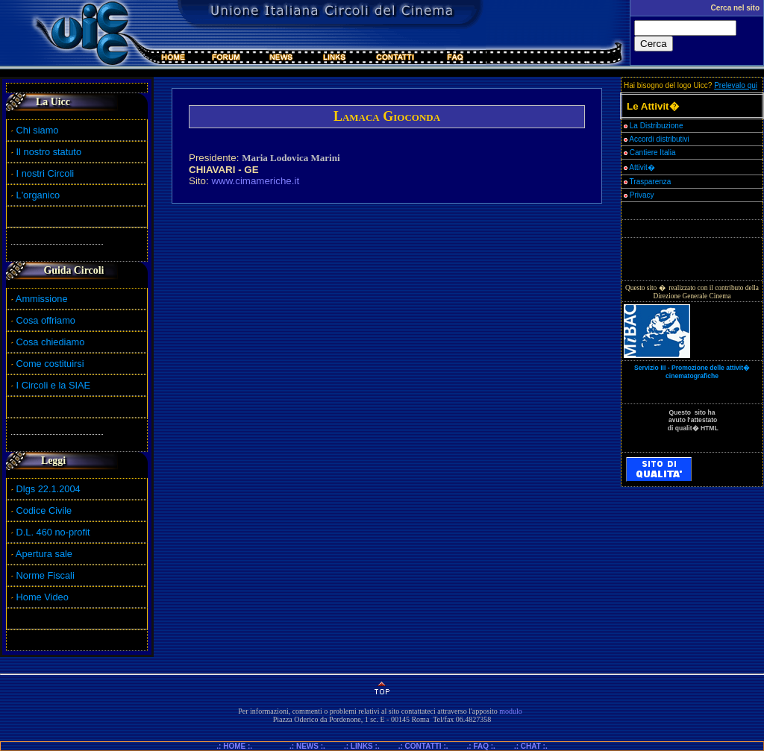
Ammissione (42, 298)
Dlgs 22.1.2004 (48, 488)
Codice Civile (44, 510)
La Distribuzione (656, 126)
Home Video (44, 597)
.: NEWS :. (307, 746)
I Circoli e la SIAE (53, 385)
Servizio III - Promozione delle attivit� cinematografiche (692, 372)
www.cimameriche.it (255, 180)
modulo (510, 711)
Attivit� (639, 167)
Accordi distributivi (659, 139)
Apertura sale (44, 553)
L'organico (35, 195)
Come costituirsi (50, 363)
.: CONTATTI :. (423, 746)
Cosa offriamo (45, 320)
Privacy (639, 195)
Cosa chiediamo (50, 342)
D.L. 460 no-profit (51, 532)
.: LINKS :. (362, 746)
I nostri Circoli (42, 173)
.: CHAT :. (531, 746)
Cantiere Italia (653, 152)
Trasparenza (647, 181)
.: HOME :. (240, 746)
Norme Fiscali (43, 575)
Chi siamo (34, 130)
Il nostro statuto (46, 151)
